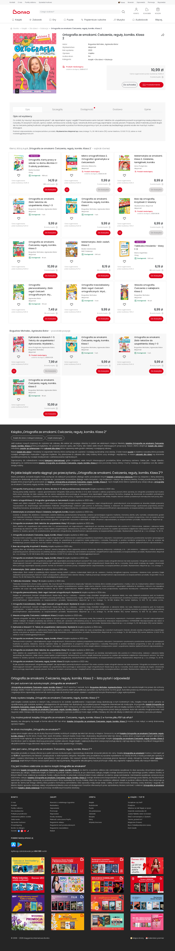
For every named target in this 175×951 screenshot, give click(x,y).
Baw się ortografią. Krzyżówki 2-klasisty (30, 546)
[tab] (27, 109)
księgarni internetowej (55, 460)
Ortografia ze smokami (63, 683)
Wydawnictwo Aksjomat (143, 206)
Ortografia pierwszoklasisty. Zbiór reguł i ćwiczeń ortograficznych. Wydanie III (47, 592)
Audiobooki (142, 19)
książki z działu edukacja (28, 788)
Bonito (16, 28)
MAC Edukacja (87, 251)
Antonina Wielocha (88, 166)
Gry (54, 19)
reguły (68, 120)
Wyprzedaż (161, 2)
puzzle (23, 448)
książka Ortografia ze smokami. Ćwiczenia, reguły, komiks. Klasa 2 (50, 709)
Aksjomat (92, 47)
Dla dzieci (99, 59)
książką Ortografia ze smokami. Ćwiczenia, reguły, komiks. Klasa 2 (68, 463)
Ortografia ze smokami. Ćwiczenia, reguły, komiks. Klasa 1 (38, 535)
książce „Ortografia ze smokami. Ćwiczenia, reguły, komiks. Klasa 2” (77, 482)
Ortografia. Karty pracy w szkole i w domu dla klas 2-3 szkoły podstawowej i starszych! (51, 489)
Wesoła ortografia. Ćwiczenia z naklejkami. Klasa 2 (35, 615)
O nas (20, 2)
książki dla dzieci (155, 446)
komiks (78, 125)
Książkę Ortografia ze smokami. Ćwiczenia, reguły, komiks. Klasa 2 (97, 721)
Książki (18, 19)
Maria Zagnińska (140, 253)
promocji (15, 760)
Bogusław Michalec (96, 44)
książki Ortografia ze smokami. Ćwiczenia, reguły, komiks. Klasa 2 (50, 770)
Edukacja (108, 59)
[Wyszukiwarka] (80, 12)
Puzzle (70, 19)
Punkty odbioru (30, 2)
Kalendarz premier (156, 938)
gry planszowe (33, 448)
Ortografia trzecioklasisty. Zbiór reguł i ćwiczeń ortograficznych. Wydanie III (46, 604)
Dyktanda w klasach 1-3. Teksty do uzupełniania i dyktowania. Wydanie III (45, 627)
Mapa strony (138, 938)
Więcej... (159, 19)
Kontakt (12, 2)
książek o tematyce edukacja (119, 477)
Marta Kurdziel (34, 170)
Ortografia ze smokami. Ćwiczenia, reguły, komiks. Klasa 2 (37, 687)
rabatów (159, 758)
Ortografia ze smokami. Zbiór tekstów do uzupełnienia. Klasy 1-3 (41, 523)
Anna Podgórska (140, 166)
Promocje (151, 2)
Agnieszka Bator (111, 44)
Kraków (101, 131)
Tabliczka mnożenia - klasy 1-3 (26, 581)
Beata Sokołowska (88, 249)
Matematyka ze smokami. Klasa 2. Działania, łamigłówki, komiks (40, 512)
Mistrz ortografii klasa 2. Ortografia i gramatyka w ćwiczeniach (40, 500)
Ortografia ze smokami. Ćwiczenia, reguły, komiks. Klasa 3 (38, 558)
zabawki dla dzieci (52, 448)
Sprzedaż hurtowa (45, 2)
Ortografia (159, 482)
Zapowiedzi (141, 2)
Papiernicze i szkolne (95, 19)
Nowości (131, 2)
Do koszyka (50, 189)
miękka (91, 53)
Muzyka (121, 19)
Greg (31, 172)
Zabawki (37, 19)
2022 (90, 50)
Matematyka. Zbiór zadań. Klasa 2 (28, 569)
